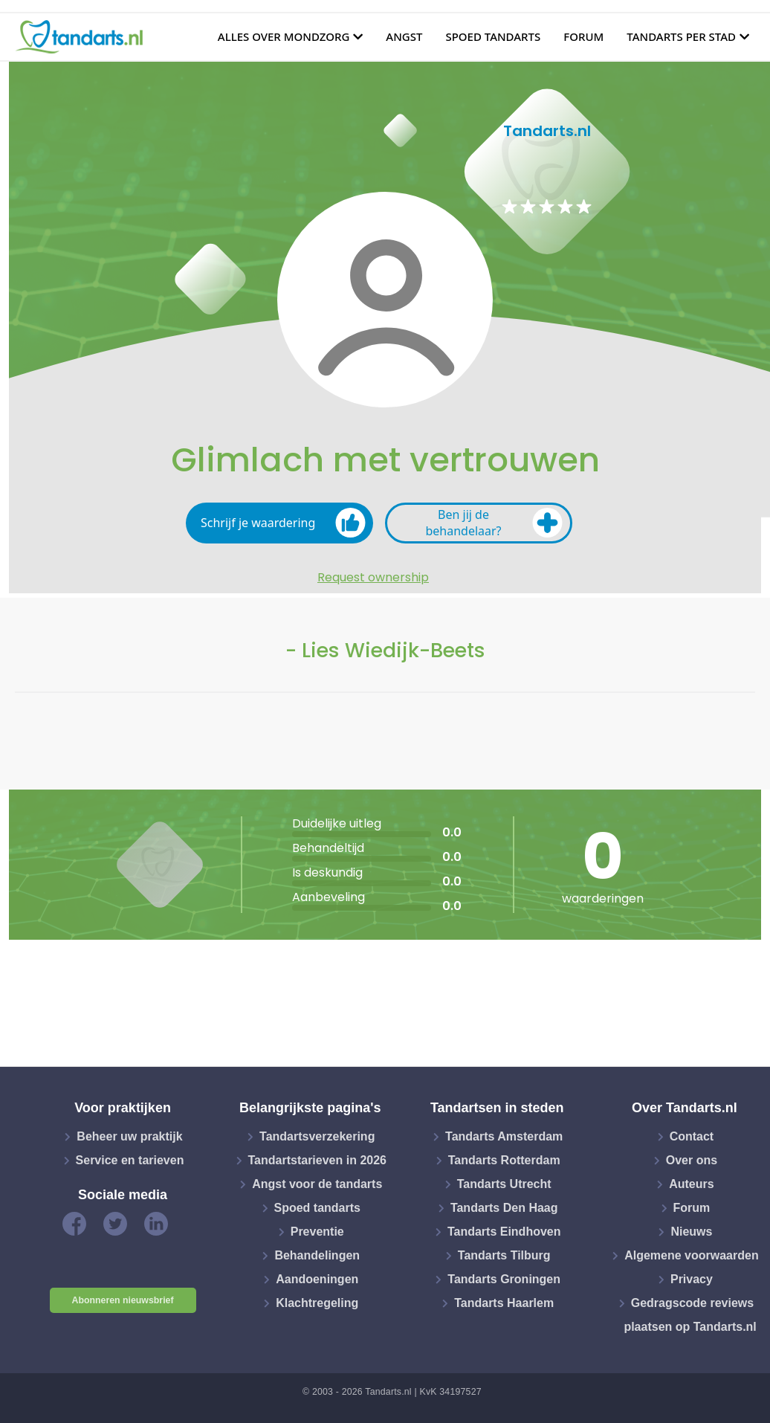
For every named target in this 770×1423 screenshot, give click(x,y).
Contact (692, 1136)
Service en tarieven (130, 1160)
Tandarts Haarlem (504, 1303)
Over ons (691, 1160)
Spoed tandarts (492, 36)
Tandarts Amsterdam (504, 1136)
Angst (404, 36)
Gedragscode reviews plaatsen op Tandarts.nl (690, 1315)
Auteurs (691, 1184)
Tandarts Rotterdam (504, 1160)
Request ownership (373, 577)
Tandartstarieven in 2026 (317, 1160)
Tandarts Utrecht (504, 1184)
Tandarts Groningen (503, 1279)
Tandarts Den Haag (504, 1207)
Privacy (691, 1279)
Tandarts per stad (681, 36)
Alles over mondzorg (284, 36)
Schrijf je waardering (283, 523)
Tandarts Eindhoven (504, 1231)
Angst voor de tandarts (317, 1184)
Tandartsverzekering (317, 1136)
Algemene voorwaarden (691, 1255)
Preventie (317, 1231)
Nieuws (691, 1231)
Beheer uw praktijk (129, 1136)
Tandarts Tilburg (504, 1255)
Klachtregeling (317, 1303)
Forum (583, 36)
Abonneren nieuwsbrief (123, 1300)
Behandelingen (317, 1255)
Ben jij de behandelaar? (494, 522)
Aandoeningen (317, 1279)
